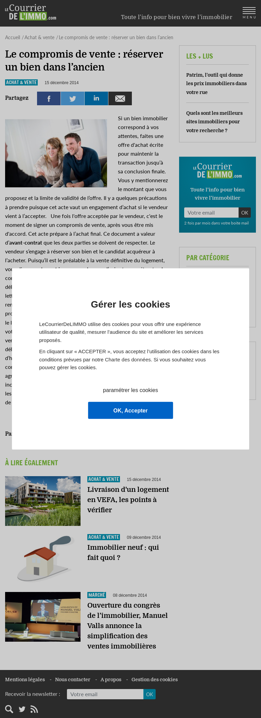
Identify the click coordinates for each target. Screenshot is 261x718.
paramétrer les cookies (130, 390)
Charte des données (128, 359)
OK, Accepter (131, 410)
